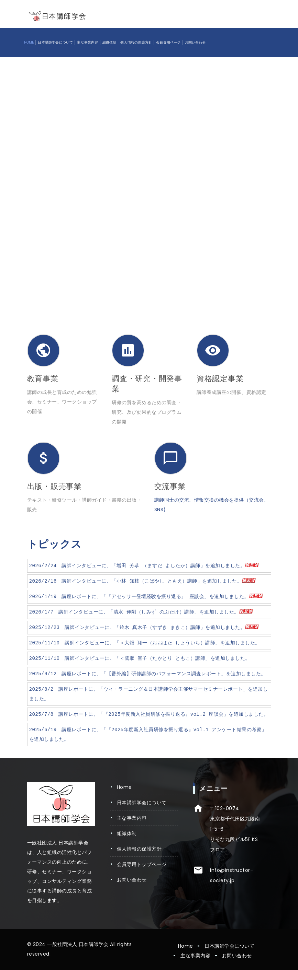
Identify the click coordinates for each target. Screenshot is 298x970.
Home (29, 42)
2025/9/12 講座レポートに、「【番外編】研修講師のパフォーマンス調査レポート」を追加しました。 (147, 673)
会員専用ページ (168, 42)
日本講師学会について (55, 42)
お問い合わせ (195, 42)
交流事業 (170, 486)
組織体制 (109, 42)
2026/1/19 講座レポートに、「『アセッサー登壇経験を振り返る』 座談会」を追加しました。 (146, 596)
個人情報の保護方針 (136, 42)
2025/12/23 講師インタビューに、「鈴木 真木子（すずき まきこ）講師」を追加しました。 (144, 627)
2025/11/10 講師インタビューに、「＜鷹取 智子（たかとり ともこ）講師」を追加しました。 (139, 658)
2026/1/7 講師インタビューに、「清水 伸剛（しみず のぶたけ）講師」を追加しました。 (141, 612)
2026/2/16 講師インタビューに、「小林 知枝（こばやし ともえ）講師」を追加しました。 (142, 581)
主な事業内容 (87, 42)
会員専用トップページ (142, 864)
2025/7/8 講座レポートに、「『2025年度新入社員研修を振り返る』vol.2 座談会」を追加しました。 (149, 714)
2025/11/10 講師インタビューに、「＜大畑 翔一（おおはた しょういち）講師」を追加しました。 (144, 643)
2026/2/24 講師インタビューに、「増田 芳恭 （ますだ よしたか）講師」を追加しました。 (144, 565)
